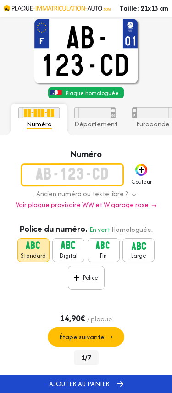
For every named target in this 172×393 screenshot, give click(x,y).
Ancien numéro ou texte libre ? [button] (86, 193)
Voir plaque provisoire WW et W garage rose (86, 204)
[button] (141, 170)
